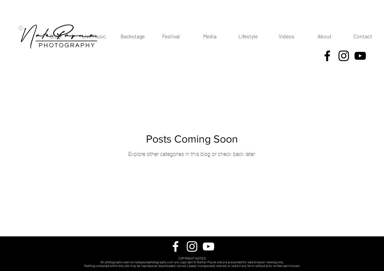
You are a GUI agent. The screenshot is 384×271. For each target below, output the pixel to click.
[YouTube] (360, 56)
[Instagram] (344, 56)
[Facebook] (327, 56)
